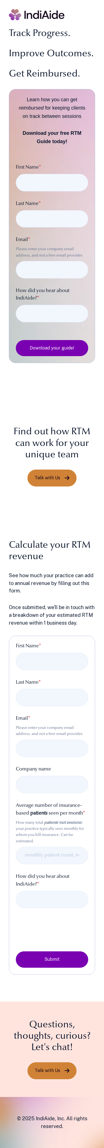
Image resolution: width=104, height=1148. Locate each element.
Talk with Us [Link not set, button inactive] (52, 478)
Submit (52, 959)
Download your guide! (52, 348)
